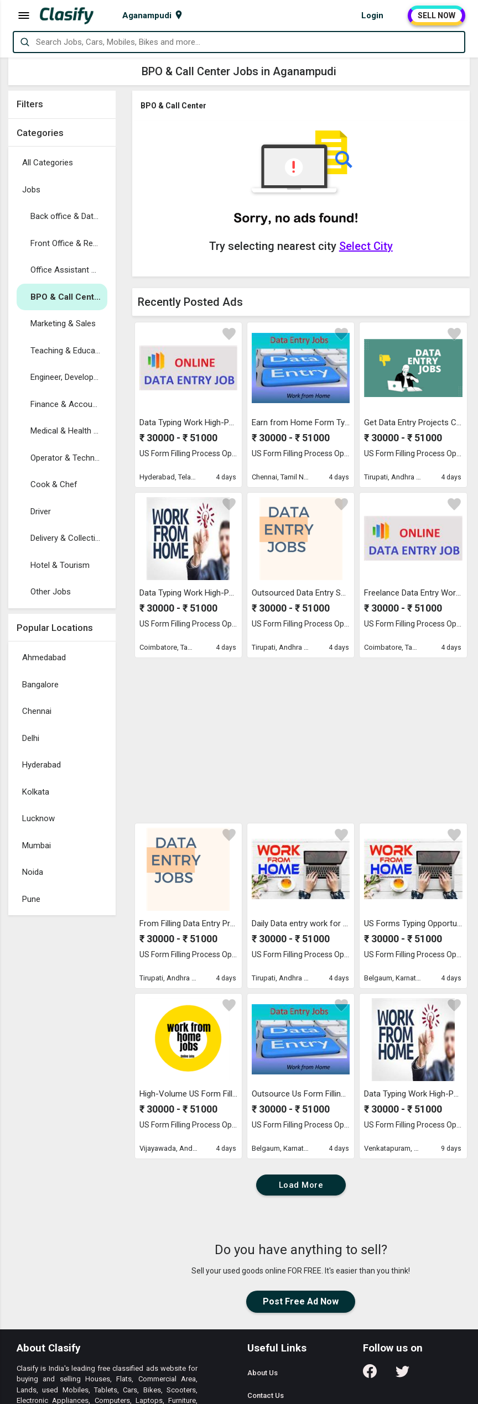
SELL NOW (436, 15)
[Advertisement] (62, 1086)
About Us (262, 1373)
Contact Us (265, 1395)
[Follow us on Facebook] (370, 1375)
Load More (301, 1185)
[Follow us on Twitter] (402, 1375)
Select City (366, 246)
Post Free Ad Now (301, 1301)
